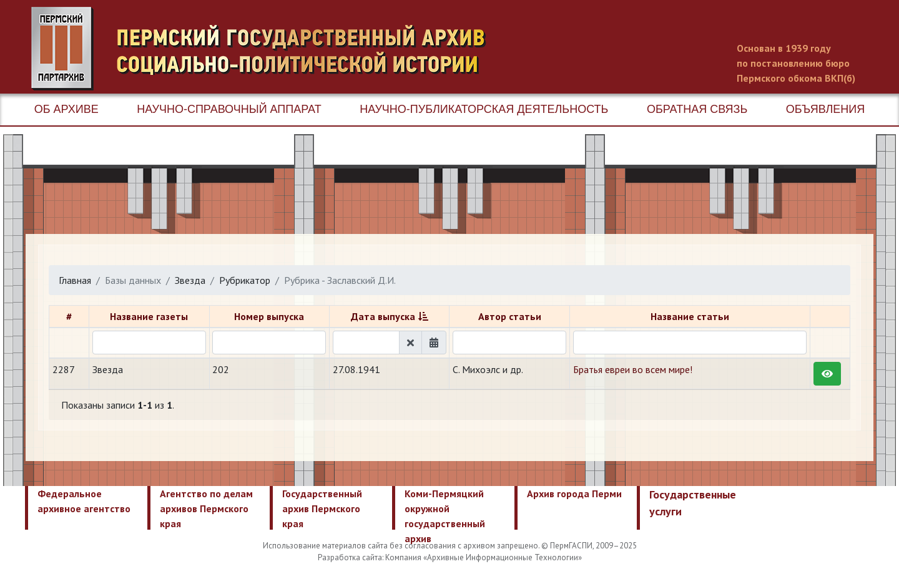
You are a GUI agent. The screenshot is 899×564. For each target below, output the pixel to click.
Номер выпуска (269, 316)
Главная (75, 280)
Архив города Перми (574, 493)
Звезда (190, 280)
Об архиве (66, 109)
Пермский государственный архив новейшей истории (265, 48)
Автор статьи (509, 316)
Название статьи (690, 316)
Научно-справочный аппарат (229, 109)
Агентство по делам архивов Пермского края (206, 508)
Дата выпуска (383, 316)
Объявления (825, 109)
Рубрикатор (244, 280)
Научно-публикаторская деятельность (484, 109)
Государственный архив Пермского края (322, 508)
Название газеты (149, 316)
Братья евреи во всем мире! (632, 369)
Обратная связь (697, 109)
